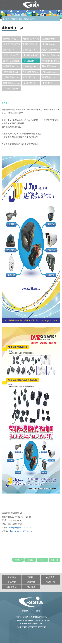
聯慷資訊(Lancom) (11, 83)
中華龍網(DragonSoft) (12, 66)
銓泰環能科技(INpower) (12, 38)
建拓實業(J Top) (30, 19)
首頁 (7, 19)
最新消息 (11, 577)
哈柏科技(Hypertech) (51, 50)
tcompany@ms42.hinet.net (20, 528)
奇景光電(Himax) (31, 38)
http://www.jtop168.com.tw (21, 531)
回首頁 (30, 560)
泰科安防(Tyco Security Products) (12, 50)
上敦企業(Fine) (11, 88)
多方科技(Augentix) (51, 44)
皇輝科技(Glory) (31, 83)
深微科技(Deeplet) (50, 55)
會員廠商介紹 (16, 19)
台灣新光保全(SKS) (12, 77)
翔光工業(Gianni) (50, 72)
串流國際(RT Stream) (51, 61)
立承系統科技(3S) (11, 44)
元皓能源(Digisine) (50, 38)
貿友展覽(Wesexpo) (51, 66)
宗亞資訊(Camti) (11, 72)
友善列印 (18, 560)
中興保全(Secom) (50, 83)
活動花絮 (11, 582)
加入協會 (31, 587)
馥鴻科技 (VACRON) (31, 50)
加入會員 (36, 611)
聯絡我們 (50, 582)
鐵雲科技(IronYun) (11, 61)
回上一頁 (54, 560)
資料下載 (31, 582)
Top (42, 560)
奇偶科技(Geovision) (31, 44)
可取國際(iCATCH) (31, 72)
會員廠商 (50, 577)
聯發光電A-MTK (11, 55)
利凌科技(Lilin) (31, 55)
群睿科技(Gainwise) (31, 66)
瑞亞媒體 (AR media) (31, 77)
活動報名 (31, 577)
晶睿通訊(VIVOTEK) (51, 77)
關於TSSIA (12, 587)
